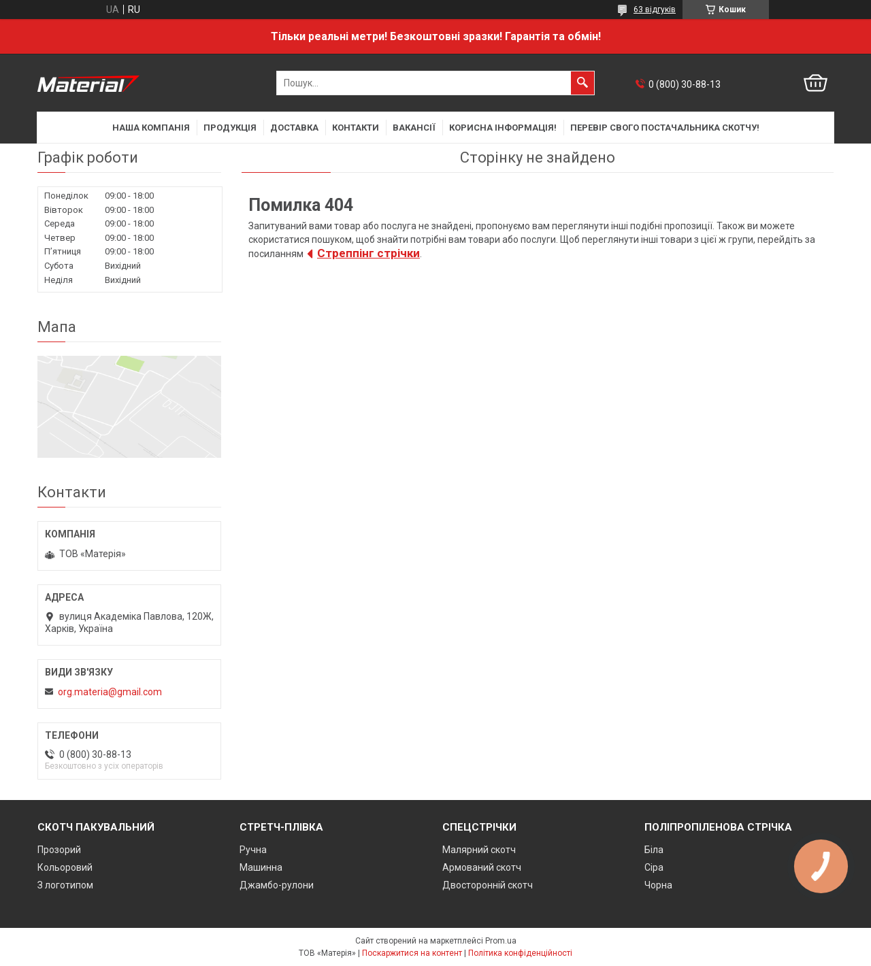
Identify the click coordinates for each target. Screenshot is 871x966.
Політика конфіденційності (520, 953)
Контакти (355, 127)
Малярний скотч (479, 849)
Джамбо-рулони (277, 885)
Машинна (261, 867)
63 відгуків (655, 9)
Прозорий (59, 849)
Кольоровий (65, 867)
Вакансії (414, 127)
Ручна (253, 849)
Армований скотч (481, 867)
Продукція (230, 127)
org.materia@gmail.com (110, 691)
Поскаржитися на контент (412, 953)
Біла (653, 849)
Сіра (653, 867)
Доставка (294, 127)
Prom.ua (500, 941)
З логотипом (65, 885)
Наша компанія (151, 127)
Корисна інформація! (503, 127)
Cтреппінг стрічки (368, 253)
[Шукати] (582, 83)
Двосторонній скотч (487, 885)
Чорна (658, 885)
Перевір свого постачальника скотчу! (664, 127)
